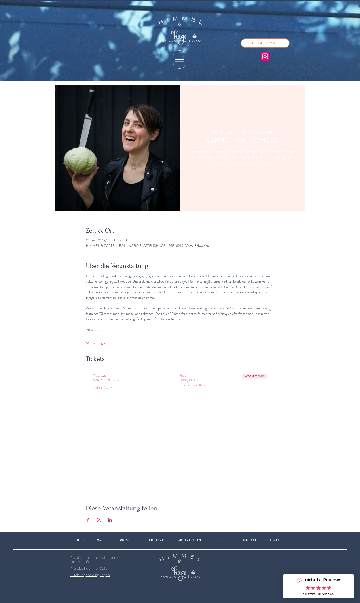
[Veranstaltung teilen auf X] (99, 520)
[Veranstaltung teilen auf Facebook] (88, 520)
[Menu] (179, 59)
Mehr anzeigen (96, 343)
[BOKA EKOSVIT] (265, 43)
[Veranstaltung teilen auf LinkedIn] (110, 520)
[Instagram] (265, 56)
